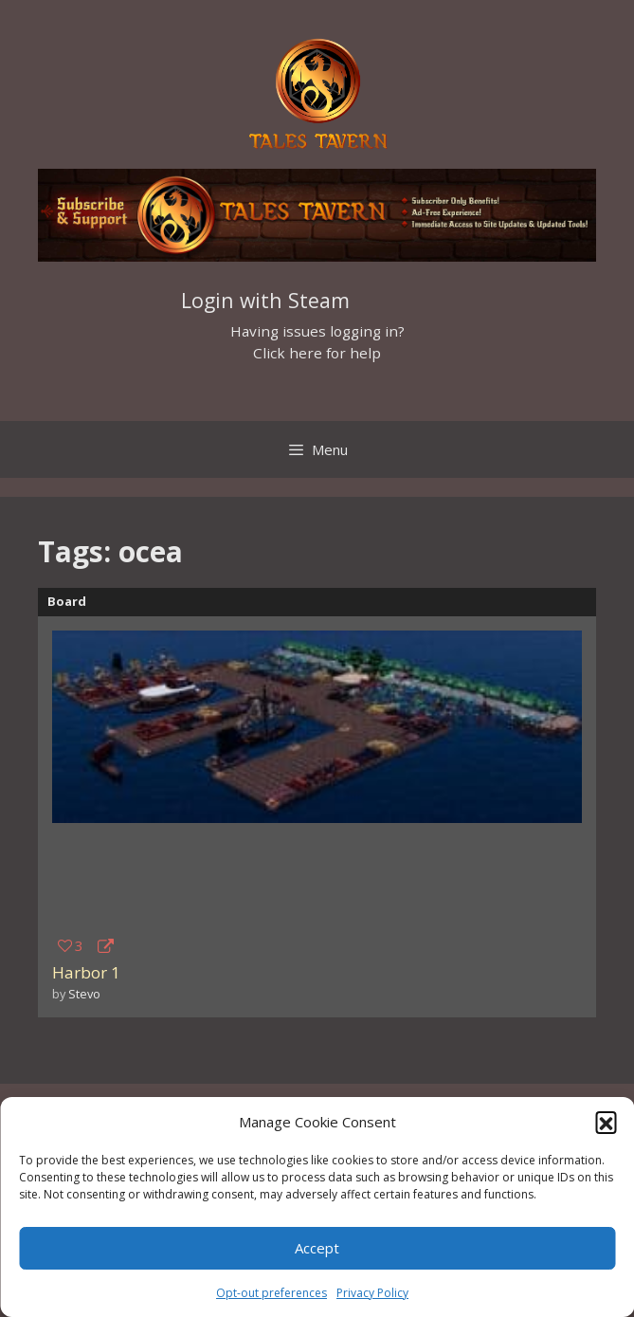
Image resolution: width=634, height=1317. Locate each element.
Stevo (84, 993)
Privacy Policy (372, 1293)
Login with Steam (265, 300)
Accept (317, 1247)
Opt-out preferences (271, 1293)
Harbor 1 (86, 972)
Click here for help (317, 352)
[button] (605, 1121)
